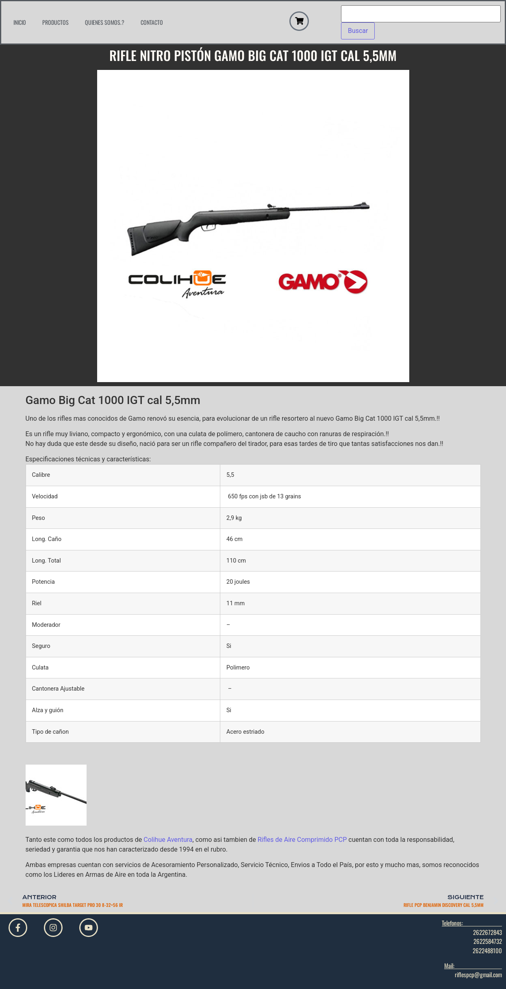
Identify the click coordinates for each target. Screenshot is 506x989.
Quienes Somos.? (104, 22)
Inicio (19, 22)
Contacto (152, 22)
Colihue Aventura (167, 839)
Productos (55, 22)
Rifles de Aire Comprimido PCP (302, 839)
